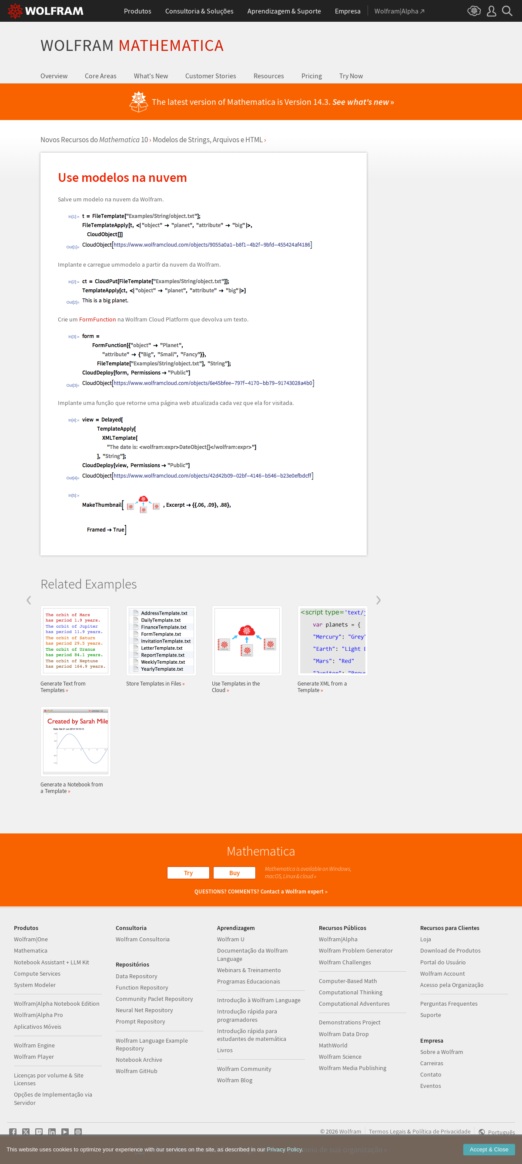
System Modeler (35, 985)
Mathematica (30, 950)
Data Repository (136, 976)
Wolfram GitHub (136, 1071)
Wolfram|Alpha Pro (38, 1015)
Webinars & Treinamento (249, 970)
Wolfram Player (34, 1056)
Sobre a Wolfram (441, 1052)
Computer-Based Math (348, 981)
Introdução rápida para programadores (247, 1015)
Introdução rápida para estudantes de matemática (251, 1035)
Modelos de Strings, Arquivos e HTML (208, 139)
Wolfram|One (31, 939)
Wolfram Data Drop (344, 1034)
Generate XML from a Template (330, 649)
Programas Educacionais (248, 981)
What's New (151, 75)
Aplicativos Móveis (37, 1026)
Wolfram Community (244, 1069)
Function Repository (142, 987)
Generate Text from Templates (73, 649)
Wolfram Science (340, 1056)
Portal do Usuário (443, 962)
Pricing (311, 75)
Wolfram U (230, 939)
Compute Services (37, 973)
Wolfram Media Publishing (352, 1068)
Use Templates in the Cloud (244, 649)
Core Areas (101, 75)
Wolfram (132, 45)
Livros (225, 1050)
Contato (431, 1074)
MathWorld (333, 1045)
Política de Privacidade (441, 1131)
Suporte (430, 1015)
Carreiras (431, 1063)
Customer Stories (210, 75)
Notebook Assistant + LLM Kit (51, 962)
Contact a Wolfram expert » (294, 891)
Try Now (351, 75)
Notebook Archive (139, 1060)
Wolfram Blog (234, 1080)
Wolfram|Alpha (338, 939)
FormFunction (97, 319)
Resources (269, 75)
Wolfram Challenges (345, 962)
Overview (53, 75)
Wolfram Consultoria (143, 939)
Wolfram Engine (34, 1045)
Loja (425, 939)
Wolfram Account (442, 973)
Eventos (430, 1086)
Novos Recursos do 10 (94, 139)
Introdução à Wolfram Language (259, 1000)
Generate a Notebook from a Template (73, 750)
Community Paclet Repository (154, 999)
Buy (234, 873)
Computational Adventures (354, 1003)
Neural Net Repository (144, 1010)
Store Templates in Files (158, 646)
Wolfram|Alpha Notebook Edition (57, 1003)
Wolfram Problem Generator (356, 950)
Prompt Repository (140, 1021)
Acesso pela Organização (452, 985)
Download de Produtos (450, 950)
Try (188, 873)
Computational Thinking (350, 992)
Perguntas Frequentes (449, 1003)
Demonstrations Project (350, 1022)
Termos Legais (387, 1131)
